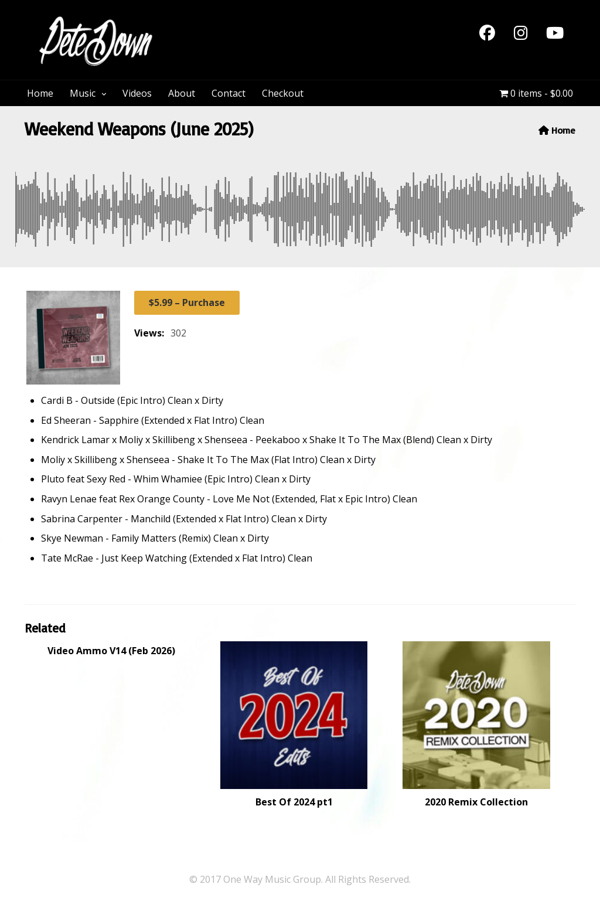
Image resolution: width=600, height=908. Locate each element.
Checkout (283, 93)
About (181, 93)
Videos (137, 93)
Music (83, 93)
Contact (229, 93)
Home (40, 93)
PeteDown (211, 22)
